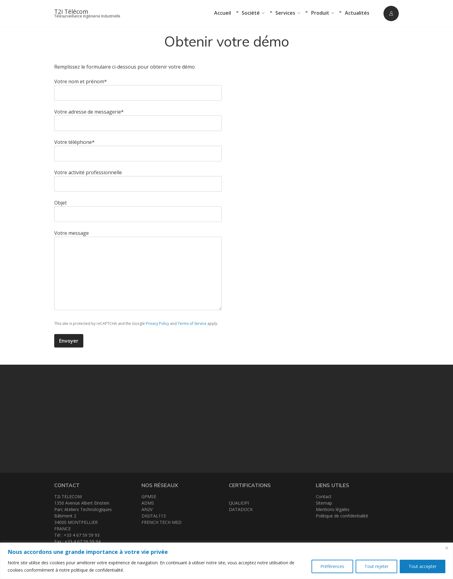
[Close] (446, 547)
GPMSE (149, 496)
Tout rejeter (376, 566)
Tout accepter (422, 566)
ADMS (148, 503)
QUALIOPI (239, 503)
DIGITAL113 (154, 516)
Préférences (332, 566)
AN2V (147, 509)
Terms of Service (192, 323)
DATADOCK (241, 509)
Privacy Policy (157, 323)
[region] (226, 561)
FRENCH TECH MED (162, 522)
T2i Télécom (71, 11)
